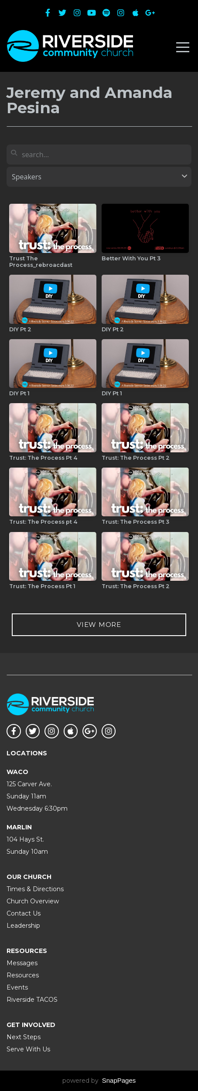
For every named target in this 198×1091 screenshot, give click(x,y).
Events (17, 987)
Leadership (23, 925)
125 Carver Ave (29, 784)
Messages (22, 963)
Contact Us (24, 913)
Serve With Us (28, 1049)
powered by (99, 1080)
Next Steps (24, 1037)
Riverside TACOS (32, 999)
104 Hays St (25, 839)
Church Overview (33, 901)
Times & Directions (35, 889)
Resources (23, 975)
